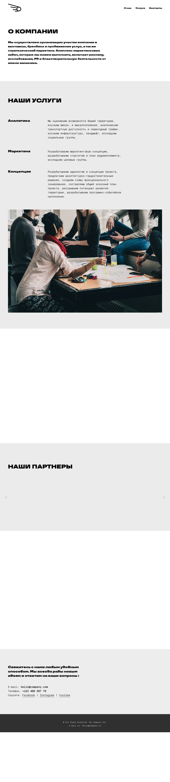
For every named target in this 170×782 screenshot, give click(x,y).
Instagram (47, 695)
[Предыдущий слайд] (6, 497)
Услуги (140, 8)
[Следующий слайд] (164, 497)
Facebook (28, 695)
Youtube (64, 695)
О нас (127, 8)
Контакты (155, 8)
